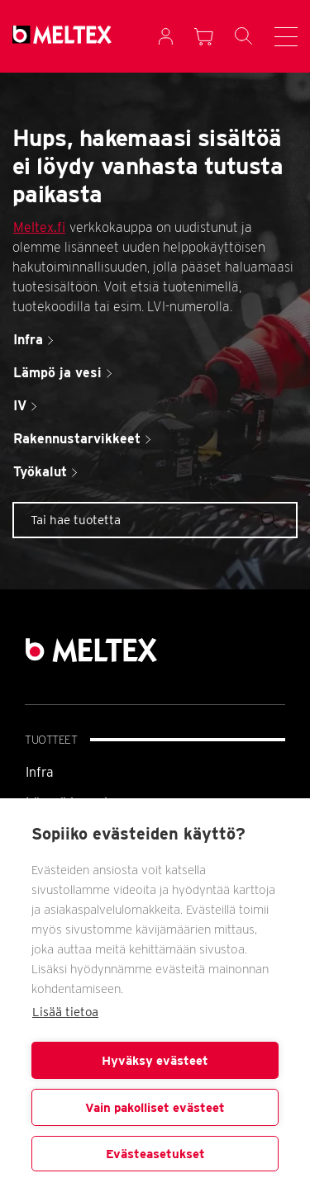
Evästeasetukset (155, 1154)
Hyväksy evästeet (155, 1060)
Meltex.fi (39, 227)
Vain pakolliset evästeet (155, 1107)
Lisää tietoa (65, 1012)
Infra (40, 772)
